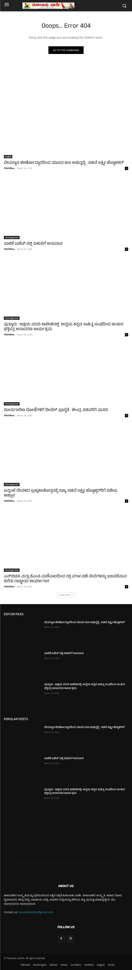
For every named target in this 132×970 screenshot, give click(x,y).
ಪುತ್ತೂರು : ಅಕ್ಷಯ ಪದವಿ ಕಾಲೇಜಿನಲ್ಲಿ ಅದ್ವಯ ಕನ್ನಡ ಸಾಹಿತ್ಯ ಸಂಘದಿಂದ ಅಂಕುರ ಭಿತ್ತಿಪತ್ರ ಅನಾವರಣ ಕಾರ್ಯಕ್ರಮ (63, 327)
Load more (66, 595)
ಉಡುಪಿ (8, 156)
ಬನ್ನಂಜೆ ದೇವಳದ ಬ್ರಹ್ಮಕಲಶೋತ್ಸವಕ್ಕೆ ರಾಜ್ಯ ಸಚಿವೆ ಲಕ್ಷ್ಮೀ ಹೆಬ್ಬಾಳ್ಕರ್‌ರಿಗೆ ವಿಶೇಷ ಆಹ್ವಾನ (60, 493)
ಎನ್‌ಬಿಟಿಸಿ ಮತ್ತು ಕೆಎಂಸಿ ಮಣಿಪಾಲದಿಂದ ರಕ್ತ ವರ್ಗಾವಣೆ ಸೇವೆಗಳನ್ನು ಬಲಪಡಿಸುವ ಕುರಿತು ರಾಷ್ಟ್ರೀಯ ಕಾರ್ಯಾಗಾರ (65, 579)
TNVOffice (9, 168)
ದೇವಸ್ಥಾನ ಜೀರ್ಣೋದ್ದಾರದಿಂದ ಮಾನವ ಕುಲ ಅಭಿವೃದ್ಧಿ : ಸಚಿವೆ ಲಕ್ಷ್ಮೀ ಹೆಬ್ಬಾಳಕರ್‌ (64, 163)
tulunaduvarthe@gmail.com (36, 912)
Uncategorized (11, 237)
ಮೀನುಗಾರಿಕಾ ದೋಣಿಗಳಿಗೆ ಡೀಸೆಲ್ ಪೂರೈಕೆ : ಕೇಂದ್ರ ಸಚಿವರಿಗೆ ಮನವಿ (56, 410)
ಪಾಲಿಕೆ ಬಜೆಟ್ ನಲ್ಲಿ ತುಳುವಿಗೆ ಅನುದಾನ (33, 244)
